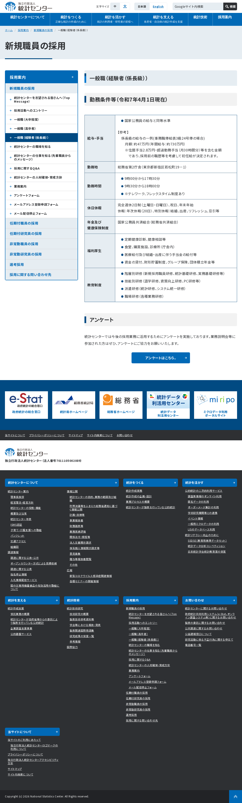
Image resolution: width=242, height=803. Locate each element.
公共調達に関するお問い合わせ (203, 628)
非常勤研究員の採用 (26, 254)
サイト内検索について (100, 435)
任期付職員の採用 (24, 223)
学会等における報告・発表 (85, 625)
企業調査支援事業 (21, 628)
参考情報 (75, 641)
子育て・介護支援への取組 (26, 530)
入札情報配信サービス (24, 580)
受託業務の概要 (20, 614)
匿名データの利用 (198, 501)
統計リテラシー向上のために (202, 535)
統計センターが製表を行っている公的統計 (150, 507)
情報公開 (72, 491)
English (158, 6)
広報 (69, 570)
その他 (74, 564)
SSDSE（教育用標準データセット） (207, 540)
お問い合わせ (125, 435)
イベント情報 (195, 518)
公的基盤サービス (21, 634)
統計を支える (163, 19)
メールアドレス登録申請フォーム (36, 204)
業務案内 (20, 186)
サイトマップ (76, 435)
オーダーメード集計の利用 (203, 507)
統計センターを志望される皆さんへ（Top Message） (42, 99)
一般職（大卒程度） (26, 119)
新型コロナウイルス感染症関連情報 (91, 576)
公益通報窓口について (198, 634)
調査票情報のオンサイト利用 (205, 496)
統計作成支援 (16, 608)
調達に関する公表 (21, 569)
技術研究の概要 (79, 614)
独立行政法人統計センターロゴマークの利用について (34, 747)
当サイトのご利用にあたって (24, 739)
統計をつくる (70, 19)
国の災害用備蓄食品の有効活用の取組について (35, 587)
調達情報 (13, 552)
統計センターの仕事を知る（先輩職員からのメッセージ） (42, 157)
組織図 (15, 547)
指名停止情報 (19, 574)
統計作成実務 (134, 490)
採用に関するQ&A (27, 168)
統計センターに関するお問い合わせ (206, 608)
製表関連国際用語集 (82, 630)
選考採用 (17, 264)
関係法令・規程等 (80, 537)
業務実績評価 (78, 531)
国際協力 (72, 647)
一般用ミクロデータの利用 (203, 524)
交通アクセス (18, 541)
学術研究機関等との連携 (202, 513)
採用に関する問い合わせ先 (31, 274)
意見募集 (75, 553)
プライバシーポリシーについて (46, 435)
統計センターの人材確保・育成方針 (38, 177)
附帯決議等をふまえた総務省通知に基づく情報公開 (94, 507)
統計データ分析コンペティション (206, 546)
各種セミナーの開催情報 (84, 581)
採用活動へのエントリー (30, 110)
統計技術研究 (75, 608)
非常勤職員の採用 (24, 243)
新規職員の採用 (43, 30)
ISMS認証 (16, 524)
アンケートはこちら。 (160, 357)
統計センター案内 (18, 491)
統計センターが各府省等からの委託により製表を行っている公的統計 (34, 620)
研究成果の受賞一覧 (82, 636)
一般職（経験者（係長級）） (31, 137)
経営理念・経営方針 (22, 502)
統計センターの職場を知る (32, 146)
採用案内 (225, 17)
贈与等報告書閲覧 (80, 559)
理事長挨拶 (17, 497)
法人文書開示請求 (80, 542)
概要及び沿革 (19, 513)
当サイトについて (15, 435)
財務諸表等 (76, 526)
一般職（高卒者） (25, 128)
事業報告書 (76, 520)
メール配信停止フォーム (30, 213)
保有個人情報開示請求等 (85, 548)
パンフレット (18, 535)
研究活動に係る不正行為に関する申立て (209, 639)
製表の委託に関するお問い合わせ (205, 622)
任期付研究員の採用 (26, 233)
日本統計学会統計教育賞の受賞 (207, 551)
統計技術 (200, 17)
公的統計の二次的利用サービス (203, 490)
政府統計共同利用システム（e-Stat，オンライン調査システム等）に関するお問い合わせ (210, 615)
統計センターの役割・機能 (26, 508)
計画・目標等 (77, 514)
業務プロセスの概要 (138, 501)
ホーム (9, 30)
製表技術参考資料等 (82, 619)
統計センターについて (27, 17)
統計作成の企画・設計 (139, 496)
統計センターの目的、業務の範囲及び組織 (93, 498)
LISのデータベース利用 (201, 529)
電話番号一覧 (193, 645)
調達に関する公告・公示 (25, 557)
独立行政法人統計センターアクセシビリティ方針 (33, 761)
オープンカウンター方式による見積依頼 (34, 563)
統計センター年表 (21, 519)
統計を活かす (115, 19)
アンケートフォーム (27, 195)
